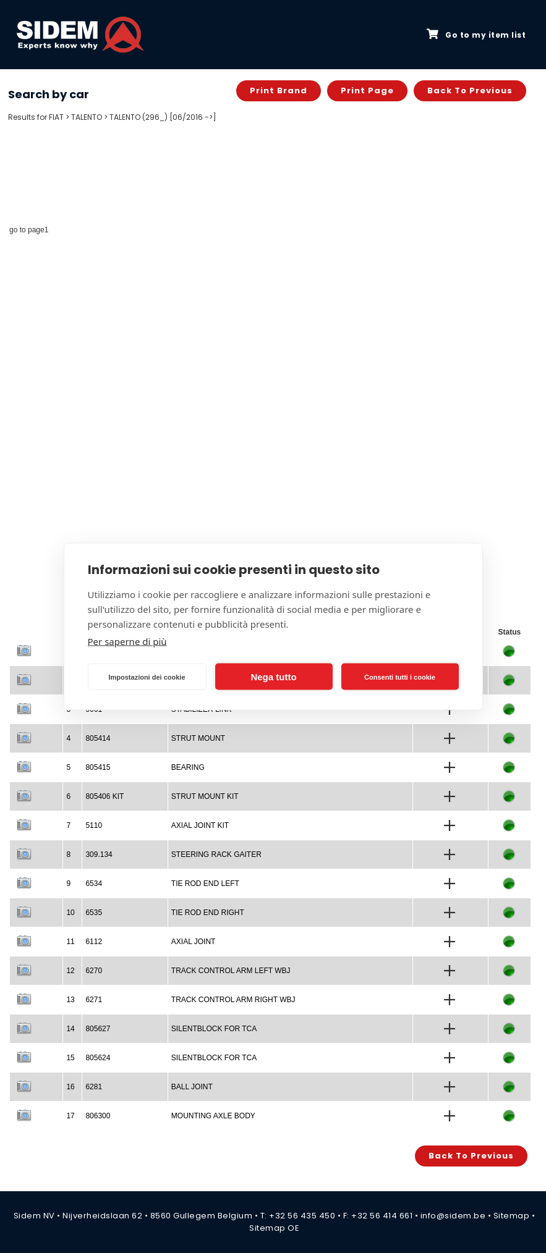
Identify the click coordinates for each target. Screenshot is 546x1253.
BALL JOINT (192, 1086)
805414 (97, 738)
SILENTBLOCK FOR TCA (214, 1028)
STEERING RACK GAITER (216, 854)
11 (70, 941)
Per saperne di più (127, 641)
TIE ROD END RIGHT (207, 912)
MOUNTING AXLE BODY (213, 1116)
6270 (93, 970)
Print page (367, 90)
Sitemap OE (274, 1228)
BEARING (188, 767)
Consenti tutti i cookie (399, 676)
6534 (93, 883)
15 (70, 1057)
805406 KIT (104, 796)
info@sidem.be (453, 1215)
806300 (97, 1116)
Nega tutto (273, 676)
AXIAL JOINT (193, 941)
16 (70, 1086)
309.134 (98, 854)
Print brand (278, 90)
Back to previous (470, 90)
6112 (93, 941)
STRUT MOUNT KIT (205, 796)
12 (70, 970)
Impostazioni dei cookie (146, 676)
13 (70, 999)
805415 (97, 767)
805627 (97, 1028)
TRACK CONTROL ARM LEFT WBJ (231, 970)
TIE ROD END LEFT (205, 883)
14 (70, 1028)
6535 (93, 912)
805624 (97, 1057)
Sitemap (511, 1215)
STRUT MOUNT (198, 738)
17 (70, 1116)
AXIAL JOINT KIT (200, 825)
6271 (93, 999)
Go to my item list (476, 34)
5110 (93, 825)
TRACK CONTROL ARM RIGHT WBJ (233, 999)
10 (70, 912)
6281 (93, 1086)
